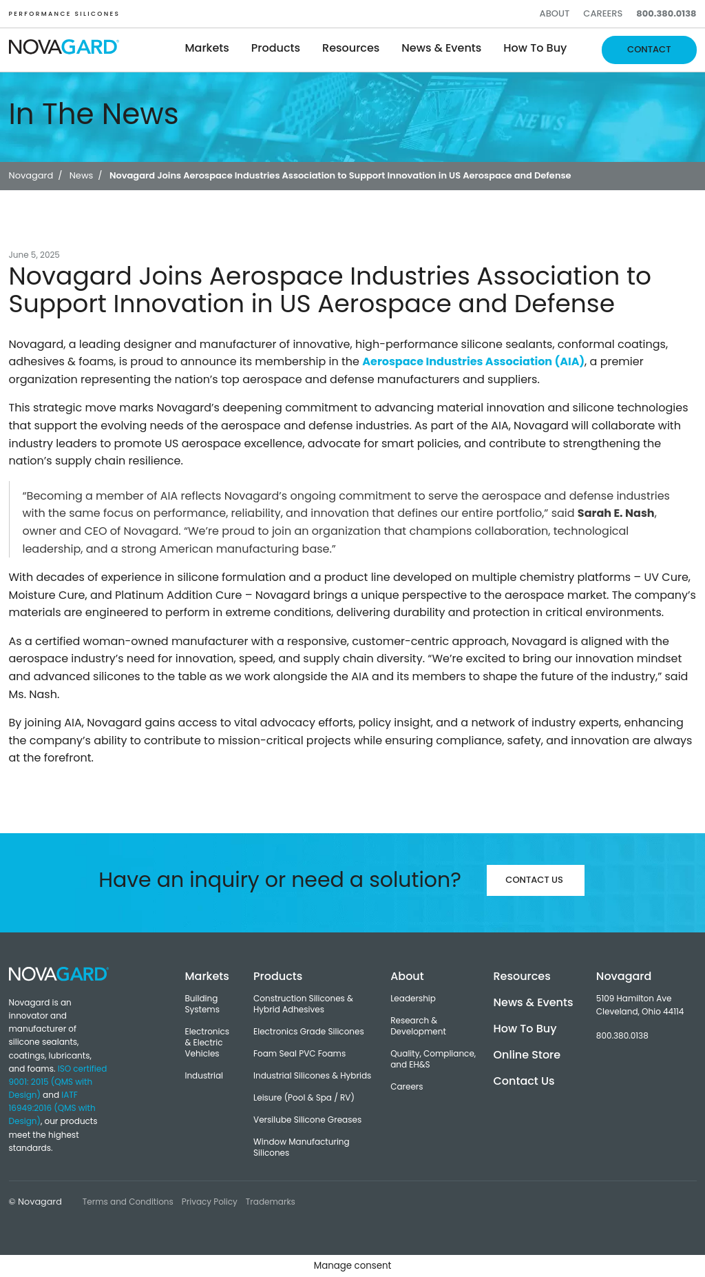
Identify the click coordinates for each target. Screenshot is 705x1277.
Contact (649, 49)
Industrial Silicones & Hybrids (312, 1075)
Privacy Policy (210, 1201)
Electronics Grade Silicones (308, 1031)
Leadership (413, 998)
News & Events (441, 48)
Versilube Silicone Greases (307, 1119)
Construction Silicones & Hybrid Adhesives (303, 1004)
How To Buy (524, 1028)
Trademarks (270, 1201)
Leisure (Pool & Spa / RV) (304, 1097)
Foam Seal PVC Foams (299, 1053)
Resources (350, 48)
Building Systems (202, 1004)
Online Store (526, 1055)
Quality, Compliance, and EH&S (433, 1059)
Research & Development (418, 1026)
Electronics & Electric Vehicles (207, 1042)
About (555, 13)
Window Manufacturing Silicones (301, 1147)
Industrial (204, 1075)
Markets (207, 48)
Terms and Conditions (128, 1201)
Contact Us (534, 879)
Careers (602, 13)
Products (275, 48)
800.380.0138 (666, 13)
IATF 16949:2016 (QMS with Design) (52, 1108)
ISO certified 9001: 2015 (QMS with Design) (58, 1082)
